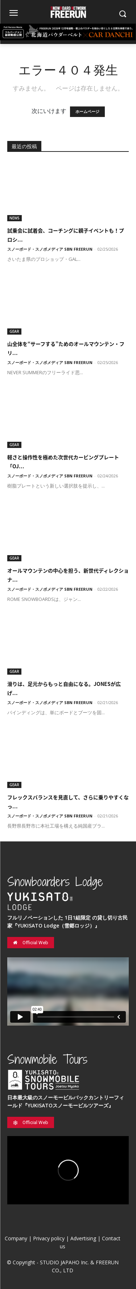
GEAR (14, 331)
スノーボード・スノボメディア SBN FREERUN (49, 249)
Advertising (83, 1238)
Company (16, 1238)
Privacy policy (49, 1238)
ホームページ (87, 111)
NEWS (14, 218)
